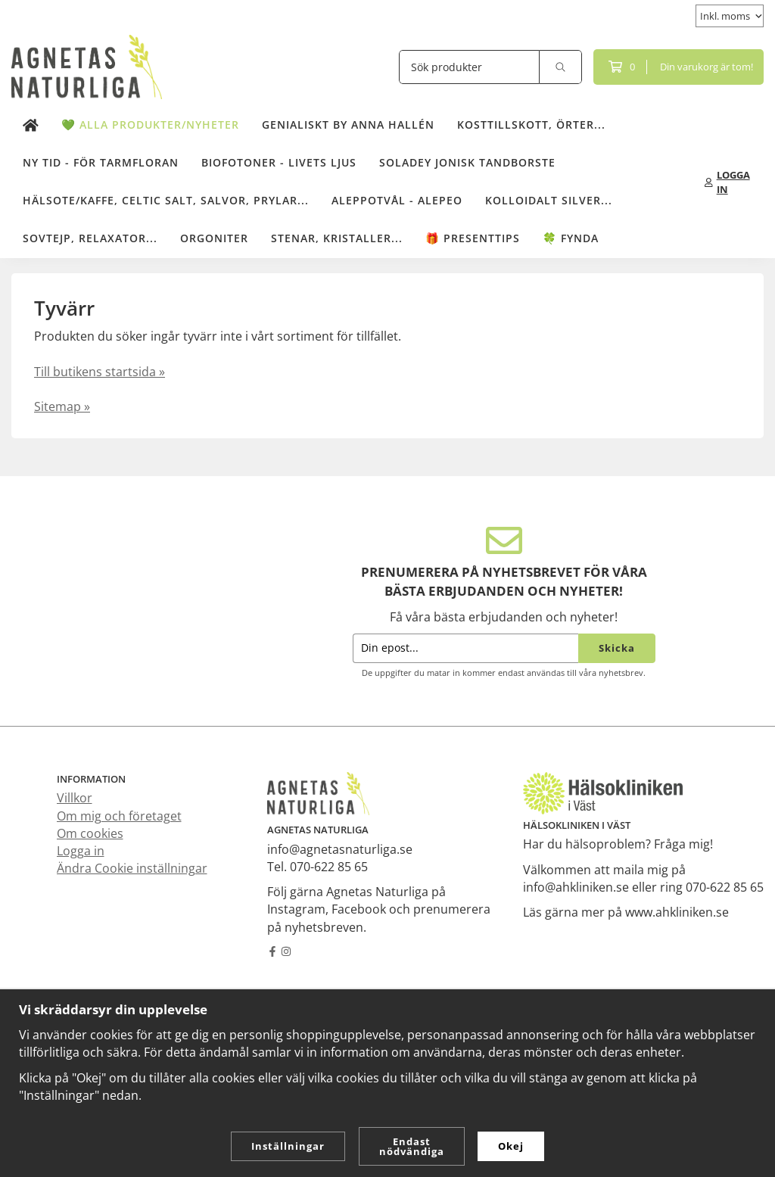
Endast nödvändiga (411, 1146)
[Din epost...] (465, 648)
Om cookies (90, 833)
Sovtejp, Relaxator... (90, 238)
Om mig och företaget (119, 816)
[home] (30, 126)
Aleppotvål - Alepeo (396, 200)
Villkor (74, 797)
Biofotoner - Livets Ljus (278, 162)
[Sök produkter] (469, 67)
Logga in (80, 850)
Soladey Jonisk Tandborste (467, 162)
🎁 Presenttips (472, 238)
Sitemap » (62, 406)
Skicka (617, 648)
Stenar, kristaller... (337, 238)
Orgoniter (214, 238)
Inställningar (288, 1146)
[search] (561, 67)
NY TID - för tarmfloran (101, 162)
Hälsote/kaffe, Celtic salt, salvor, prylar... (166, 200)
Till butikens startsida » (99, 371)
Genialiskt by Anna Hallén (348, 124)
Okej (511, 1146)
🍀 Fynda (571, 238)
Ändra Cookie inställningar (132, 868)
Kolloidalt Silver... (548, 200)
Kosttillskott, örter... (531, 124)
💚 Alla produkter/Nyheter (150, 124)
